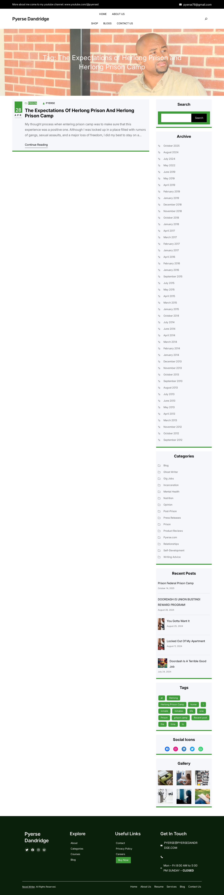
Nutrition (168, 498)
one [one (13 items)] (201, 710)
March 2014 (170, 341)
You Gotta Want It (178, 621)
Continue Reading (36, 144)
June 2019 (169, 171)
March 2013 (170, 420)
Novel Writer (28, 886)
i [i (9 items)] (203, 704)
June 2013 (169, 400)
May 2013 (169, 407)
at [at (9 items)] (162, 697)
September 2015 (172, 276)
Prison (32, 103)
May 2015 (169, 289)
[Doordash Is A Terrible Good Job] (162, 663)
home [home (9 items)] (193, 704)
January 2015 (171, 309)
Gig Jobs (168, 478)
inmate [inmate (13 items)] (164, 710)
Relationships (171, 543)
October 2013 (171, 374)
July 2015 (168, 283)
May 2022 (169, 165)
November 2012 (172, 426)
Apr (18, 115)
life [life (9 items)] (191, 710)
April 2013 (169, 413)
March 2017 (170, 237)
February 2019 (171, 191)
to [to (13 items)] (183, 724)
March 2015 (170, 302)
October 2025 (171, 145)
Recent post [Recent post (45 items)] (200, 717)
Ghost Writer (170, 471)
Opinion (167, 504)
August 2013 (170, 387)
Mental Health (171, 491)
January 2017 (171, 250)
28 (18, 110)
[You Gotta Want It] (161, 624)
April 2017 (169, 230)
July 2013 (169, 394)
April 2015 (169, 296)
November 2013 (172, 368)
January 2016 (171, 269)
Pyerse (50, 103)
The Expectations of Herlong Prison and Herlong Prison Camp (79, 113)
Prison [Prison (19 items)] (164, 717)
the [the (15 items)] (162, 724)
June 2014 (169, 328)
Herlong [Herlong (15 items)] (173, 697)
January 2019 (171, 198)
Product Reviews (173, 530)
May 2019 (169, 178)
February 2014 (171, 348)
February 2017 (171, 243)
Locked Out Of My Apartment (186, 641)
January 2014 (171, 354)
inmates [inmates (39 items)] (179, 710)
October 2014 (171, 315)
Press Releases (172, 517)
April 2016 (169, 256)
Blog (166, 465)
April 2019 (169, 184)
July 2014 (169, 322)
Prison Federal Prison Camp (176, 583)
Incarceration (171, 485)
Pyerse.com (170, 537)
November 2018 (172, 211)
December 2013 (172, 361)
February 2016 (171, 263)
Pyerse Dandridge (30, 18)
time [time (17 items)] (173, 724)
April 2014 (169, 335)
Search (199, 117)
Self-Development (173, 550)
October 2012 (171, 433)
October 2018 (171, 217)
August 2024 (170, 152)
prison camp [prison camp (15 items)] (180, 717)
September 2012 (172, 439)
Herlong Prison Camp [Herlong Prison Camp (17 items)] (172, 704)
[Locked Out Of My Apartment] (161, 645)
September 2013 (172, 381)
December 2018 (172, 204)
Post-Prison (170, 511)
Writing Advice (172, 556)
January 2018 (171, 224)
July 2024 (169, 158)
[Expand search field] (206, 19)
